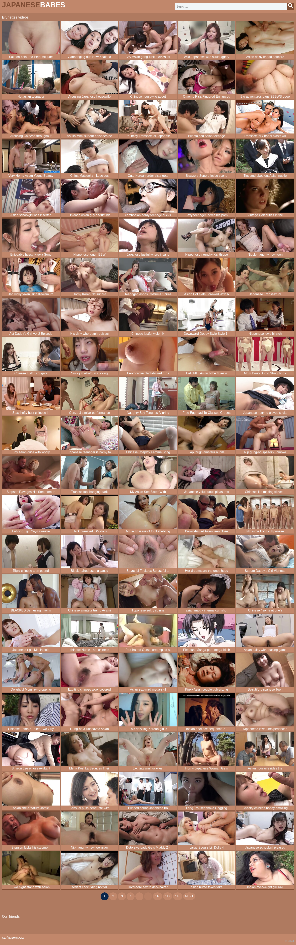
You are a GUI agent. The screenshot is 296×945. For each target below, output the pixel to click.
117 (167, 896)
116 (157, 896)
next (189, 896)
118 (177, 896)
